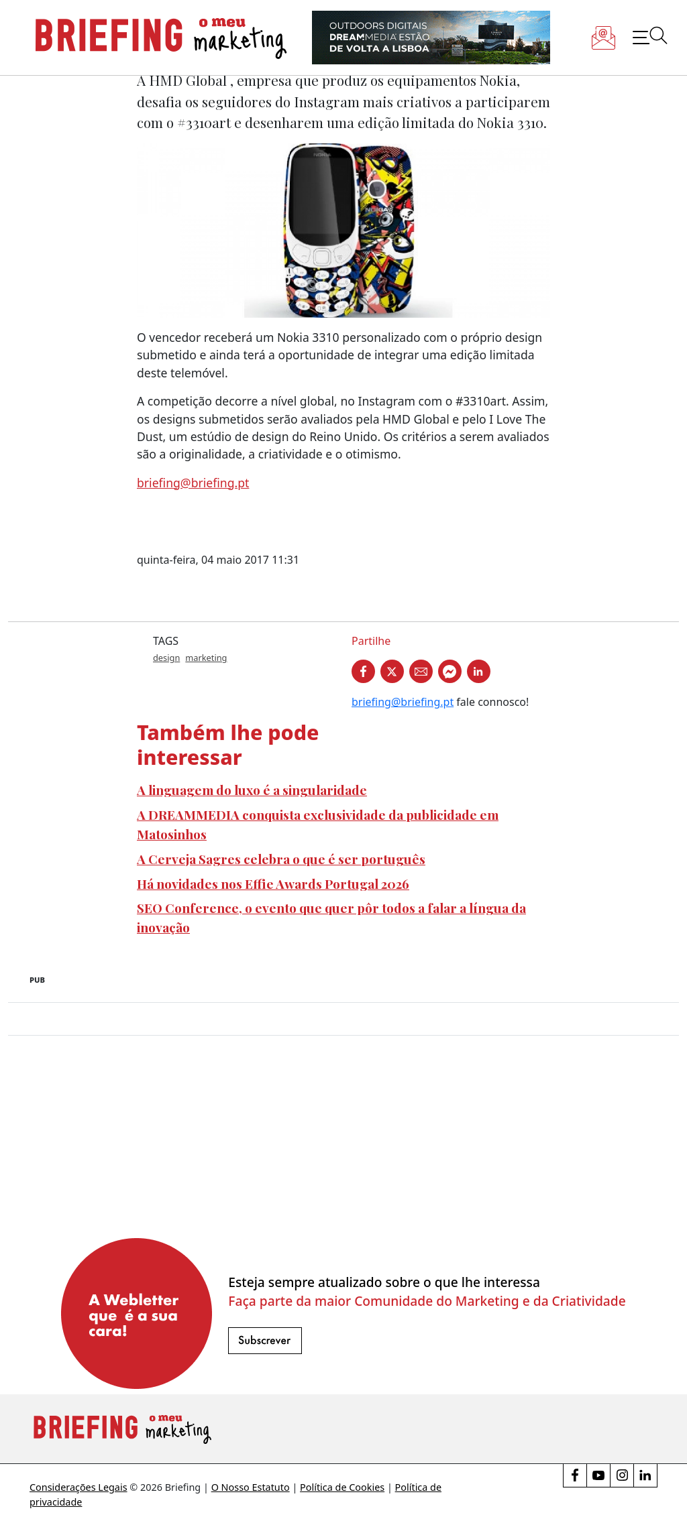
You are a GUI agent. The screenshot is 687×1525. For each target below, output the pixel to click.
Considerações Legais (78, 1487)
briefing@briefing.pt (193, 483)
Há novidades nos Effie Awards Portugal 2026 (273, 883)
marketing (206, 658)
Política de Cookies (342, 1487)
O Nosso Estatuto (250, 1487)
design (166, 658)
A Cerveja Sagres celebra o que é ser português (281, 858)
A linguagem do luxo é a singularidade (252, 789)
